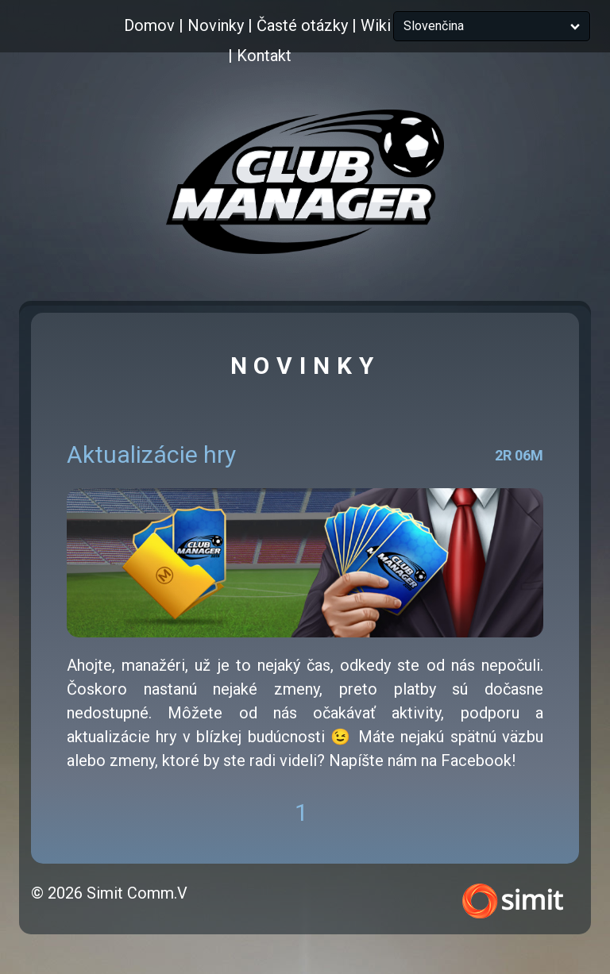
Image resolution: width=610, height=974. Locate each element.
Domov (149, 25)
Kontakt (264, 55)
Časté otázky (302, 25)
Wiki (376, 25)
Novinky (215, 25)
